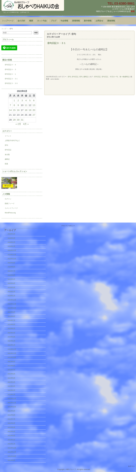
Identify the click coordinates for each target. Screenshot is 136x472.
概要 (31, 21)
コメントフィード (11, 208)
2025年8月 (11, 267)
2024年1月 (11, 345)
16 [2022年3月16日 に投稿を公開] (18, 110)
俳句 (69, 76)
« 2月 (18, 124)
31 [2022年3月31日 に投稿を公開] (22, 119)
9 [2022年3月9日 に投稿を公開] (18, 105)
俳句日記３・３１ (56, 43)
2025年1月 (11, 295)
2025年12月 (12, 250)
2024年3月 (11, 337)
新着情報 (76, 21)
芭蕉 (6, 164)
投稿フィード (10, 203)
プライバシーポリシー (68, 225)
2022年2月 (11, 440)
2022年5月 (11, 427)
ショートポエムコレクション (14, 171)
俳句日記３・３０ (11, 83)
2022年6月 (11, 423)
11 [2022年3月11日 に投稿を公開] (26, 105)
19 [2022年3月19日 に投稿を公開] (30, 110)
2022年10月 (12, 407)
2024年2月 (11, 341)
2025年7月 (11, 271)
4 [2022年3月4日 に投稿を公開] (26, 100)
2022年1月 (11, 444)
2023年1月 (11, 394)
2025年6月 (11, 275)
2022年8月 (11, 415)
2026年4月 (11, 234)
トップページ (7, 21)
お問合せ (99, 21)
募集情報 (111, 21)
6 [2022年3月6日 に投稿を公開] (34, 100)
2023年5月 (11, 378)
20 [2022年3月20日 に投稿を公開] (34, 110)
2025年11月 (12, 254)
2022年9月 (11, 411)
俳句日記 (75, 76)
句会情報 (64, 21)
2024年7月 (11, 320)
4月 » (26, 124)
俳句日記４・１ (10, 74)
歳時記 (7, 159)
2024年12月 (12, 300)
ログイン (8, 199)
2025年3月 (11, 287)
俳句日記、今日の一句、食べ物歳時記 (115, 76)
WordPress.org (10, 213)
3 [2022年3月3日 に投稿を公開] (22, 100)
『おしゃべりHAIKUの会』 (32, 5)
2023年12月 (12, 349)
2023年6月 (11, 374)
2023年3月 (11, 386)
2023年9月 (11, 361)
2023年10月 (12, 357)
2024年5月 (11, 328)
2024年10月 (12, 308)
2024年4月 (11, 333)
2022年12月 (12, 398)
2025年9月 (11, 263)
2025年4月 (11, 283)
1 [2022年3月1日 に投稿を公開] (14, 100)
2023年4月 (11, 382)
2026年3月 (11, 238)
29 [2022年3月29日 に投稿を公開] (14, 119)
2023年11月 (12, 353)
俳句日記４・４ (10, 65)
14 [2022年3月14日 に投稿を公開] (10, 110)
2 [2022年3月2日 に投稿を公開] (18, 100)
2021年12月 (12, 448)
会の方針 (21, 21)
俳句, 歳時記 (83, 76)
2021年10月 (12, 456)
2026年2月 (11, 242)
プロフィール (8, 39)
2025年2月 (11, 291)
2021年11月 (12, 452)
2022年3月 (11, 435)
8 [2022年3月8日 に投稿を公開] (14, 105)
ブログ (53, 21)
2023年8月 (11, 366)
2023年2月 (11, 390)
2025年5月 (11, 279)
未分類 (7, 155)
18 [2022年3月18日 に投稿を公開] (26, 110)
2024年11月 (12, 304)
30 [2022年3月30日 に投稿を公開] (18, 119)
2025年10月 (12, 259)
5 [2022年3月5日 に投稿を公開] (30, 100)
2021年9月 (11, 460)
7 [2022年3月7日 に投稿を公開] (10, 105)
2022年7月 (11, 419)
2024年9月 (11, 312)
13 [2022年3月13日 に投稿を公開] (34, 105)
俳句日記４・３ (10, 69)
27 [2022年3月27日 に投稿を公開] (34, 115)
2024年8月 (11, 316)
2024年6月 (11, 324)
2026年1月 (11, 246)
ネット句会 (42, 21)
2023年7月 (11, 370)
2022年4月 (11, 431)
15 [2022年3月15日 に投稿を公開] (14, 110)
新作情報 (88, 21)
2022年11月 (12, 402)
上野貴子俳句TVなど (12, 141)
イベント (8, 136)
